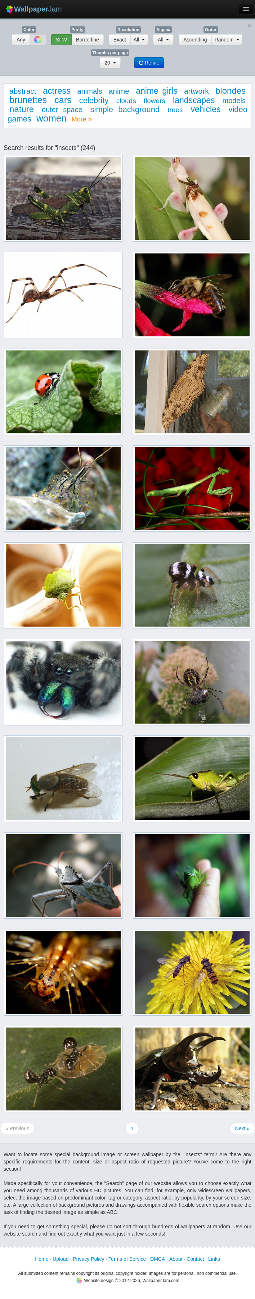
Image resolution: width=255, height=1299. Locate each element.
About (176, 1259)
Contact (195, 1259)
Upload (60, 1259)
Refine (149, 63)
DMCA (157, 1259)
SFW (61, 40)
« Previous (17, 1128)
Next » (242, 1128)
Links (214, 1259)
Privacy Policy (88, 1259)
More (82, 119)
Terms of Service (127, 1259)
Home (41, 1259)
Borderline (87, 40)
